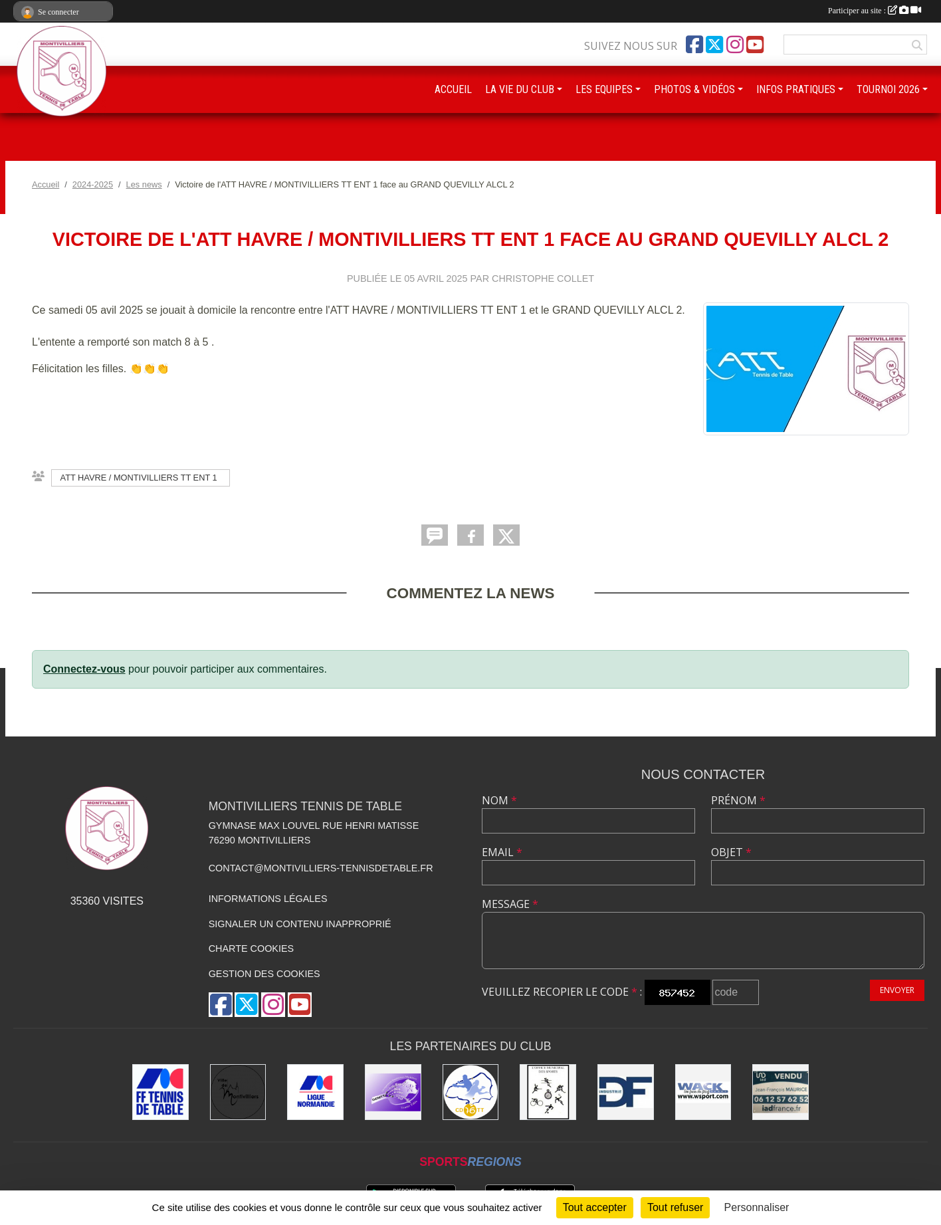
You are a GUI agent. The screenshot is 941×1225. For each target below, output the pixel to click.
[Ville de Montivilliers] (238, 1092)
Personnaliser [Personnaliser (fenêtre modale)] (756, 1207)
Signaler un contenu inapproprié (300, 924)
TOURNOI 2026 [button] (888, 89)
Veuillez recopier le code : (562, 991)
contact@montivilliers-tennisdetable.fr (321, 868)
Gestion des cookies (264, 973)
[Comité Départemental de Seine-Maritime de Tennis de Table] (471, 1092)
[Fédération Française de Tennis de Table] (160, 1092)
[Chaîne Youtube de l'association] (755, 45)
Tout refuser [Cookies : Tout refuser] (675, 1207)
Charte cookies (251, 948)
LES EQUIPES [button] (604, 89)
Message (510, 904)
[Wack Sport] (703, 1092)
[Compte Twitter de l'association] (714, 45)
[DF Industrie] (625, 1092)
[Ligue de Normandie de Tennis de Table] (315, 1092)
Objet (731, 852)
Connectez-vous (84, 669)
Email (502, 852)
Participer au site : (874, 10)
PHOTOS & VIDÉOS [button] (694, 89)
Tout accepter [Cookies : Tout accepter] (595, 1207)
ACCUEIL (453, 89)
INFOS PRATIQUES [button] (795, 89)
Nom (499, 800)
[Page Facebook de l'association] (694, 45)
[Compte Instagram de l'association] (735, 45)
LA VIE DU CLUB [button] (519, 89)
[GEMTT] (393, 1092)
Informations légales (268, 898)
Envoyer (897, 990)
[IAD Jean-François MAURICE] (780, 1092)
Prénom (738, 800)
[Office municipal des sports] (548, 1092)
